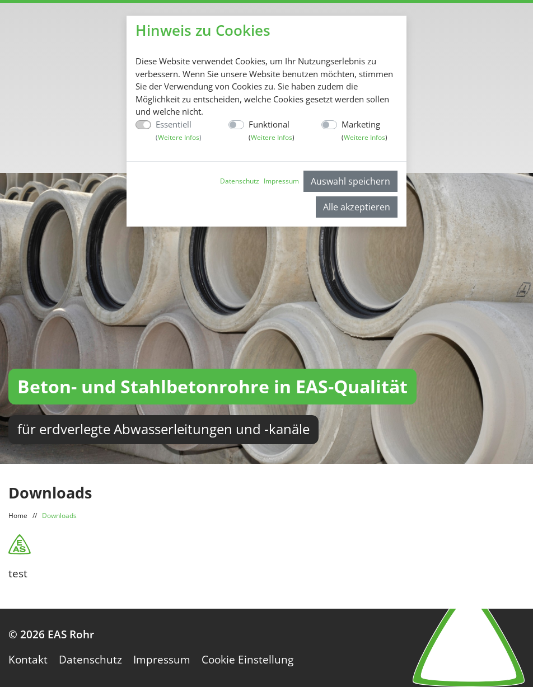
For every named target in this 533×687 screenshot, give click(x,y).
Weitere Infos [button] (178, 137)
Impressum (281, 181)
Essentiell (179, 131)
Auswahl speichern (350, 181)
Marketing (364, 131)
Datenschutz (239, 181)
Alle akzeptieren (356, 207)
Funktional (271, 131)
